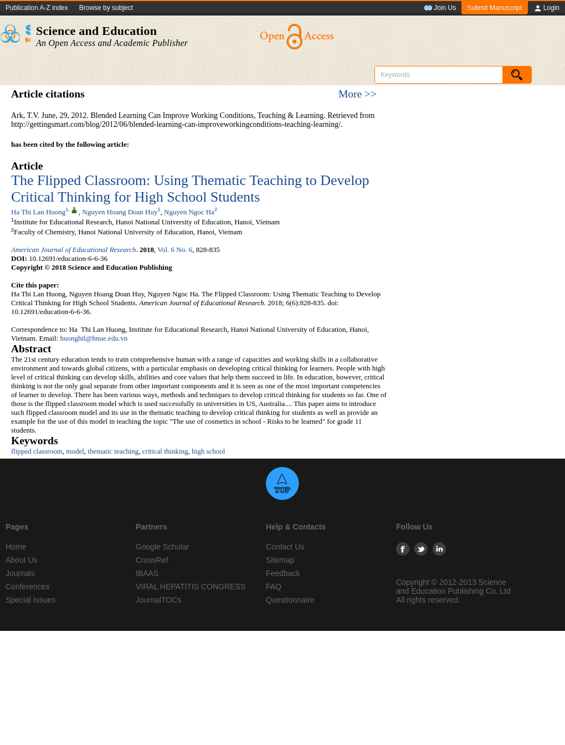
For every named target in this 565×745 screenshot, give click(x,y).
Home (16, 546)
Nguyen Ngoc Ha (189, 212)
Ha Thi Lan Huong (38, 212)
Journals (20, 573)
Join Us (440, 8)
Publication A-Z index (37, 8)
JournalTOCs (158, 599)
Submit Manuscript (494, 8)
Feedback (283, 573)
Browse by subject (106, 8)
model (75, 451)
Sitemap (280, 560)
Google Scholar (162, 546)
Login (546, 8)
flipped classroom (37, 451)
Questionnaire (290, 599)
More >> (357, 94)
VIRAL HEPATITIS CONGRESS (190, 586)
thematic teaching (113, 451)
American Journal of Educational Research (73, 249)
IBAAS (147, 573)
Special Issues (30, 599)
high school (208, 451)
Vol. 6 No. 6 (174, 249)
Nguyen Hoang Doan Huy (119, 212)
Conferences (27, 586)
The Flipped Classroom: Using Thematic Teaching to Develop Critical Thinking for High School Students (190, 188)
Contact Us (285, 546)
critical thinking (165, 451)
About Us (22, 560)
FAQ (273, 586)
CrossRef (152, 560)
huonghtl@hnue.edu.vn (93, 338)
